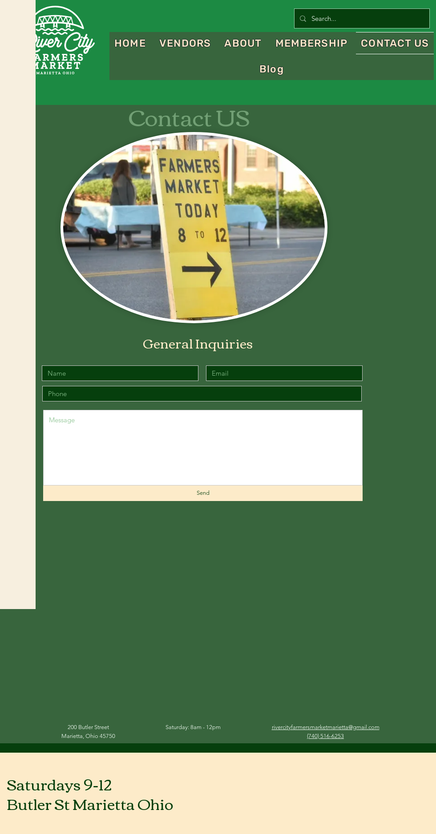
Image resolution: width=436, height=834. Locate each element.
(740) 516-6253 (325, 736)
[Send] (203, 493)
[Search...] (361, 18)
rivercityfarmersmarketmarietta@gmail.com (325, 727)
